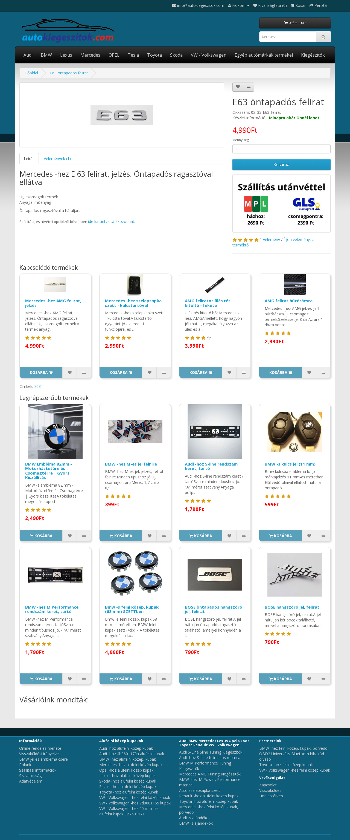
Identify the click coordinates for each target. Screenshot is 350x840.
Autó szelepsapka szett (199, 790)
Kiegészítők (313, 55)
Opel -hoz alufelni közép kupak (126, 770)
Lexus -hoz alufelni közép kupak (127, 775)
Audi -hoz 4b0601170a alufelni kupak (131, 753)
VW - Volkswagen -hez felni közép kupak (134, 797)
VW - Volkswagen (208, 55)
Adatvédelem (30, 781)
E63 (37, 386)
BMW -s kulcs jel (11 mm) (290, 464)
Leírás (29, 158)
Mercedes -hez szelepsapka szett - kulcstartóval (133, 303)
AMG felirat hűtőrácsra (289, 300)
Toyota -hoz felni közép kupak (286, 764)
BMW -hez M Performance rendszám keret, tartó (51, 609)
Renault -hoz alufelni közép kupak (208, 795)
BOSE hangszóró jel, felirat (292, 607)
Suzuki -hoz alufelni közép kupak (127, 786)
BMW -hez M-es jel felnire (131, 464)
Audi (28, 55)
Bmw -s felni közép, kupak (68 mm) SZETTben (132, 609)
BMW (46, 55)
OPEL (114, 55)
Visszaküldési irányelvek (40, 753)
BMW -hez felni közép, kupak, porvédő (293, 748)
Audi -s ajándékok (195, 817)
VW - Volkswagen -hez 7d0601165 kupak (135, 803)
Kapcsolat (268, 784)
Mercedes (90, 55)
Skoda (176, 55)
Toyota (154, 55)
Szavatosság (30, 775)
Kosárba (281, 164)
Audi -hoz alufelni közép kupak (126, 748)
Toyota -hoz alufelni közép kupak (128, 792)
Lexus (66, 55)
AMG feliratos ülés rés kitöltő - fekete (208, 303)
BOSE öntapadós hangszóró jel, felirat (213, 609)
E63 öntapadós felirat (69, 72)
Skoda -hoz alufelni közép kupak (127, 781)
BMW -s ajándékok (196, 823)
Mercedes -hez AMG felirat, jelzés (53, 303)
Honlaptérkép (271, 795)
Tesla (133, 55)
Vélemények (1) (57, 158)
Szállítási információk (37, 770)
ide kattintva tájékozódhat (111, 221)
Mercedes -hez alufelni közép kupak (130, 764)
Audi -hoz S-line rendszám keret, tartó (211, 466)
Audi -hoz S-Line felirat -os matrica (209, 757)
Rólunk (25, 764)
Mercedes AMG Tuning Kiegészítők (210, 774)
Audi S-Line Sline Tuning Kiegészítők (210, 752)
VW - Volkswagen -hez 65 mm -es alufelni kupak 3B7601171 (129, 811)
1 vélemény (270, 239)
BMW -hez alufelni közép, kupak (127, 759)
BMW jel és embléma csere (43, 759)
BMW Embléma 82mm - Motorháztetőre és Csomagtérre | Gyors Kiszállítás (48, 470)
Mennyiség (240, 140)
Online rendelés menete (40, 748)
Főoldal (31, 72)
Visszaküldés (270, 790)
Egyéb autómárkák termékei (264, 55)
